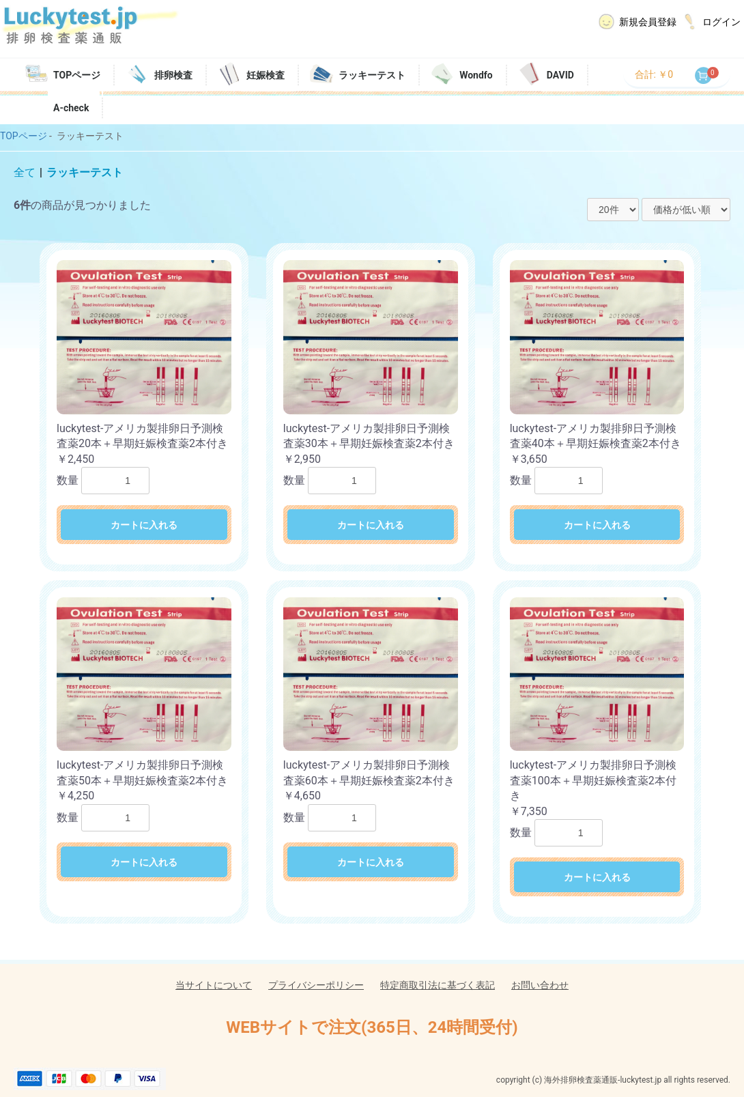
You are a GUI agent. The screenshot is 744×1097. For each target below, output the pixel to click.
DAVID (560, 75)
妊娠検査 (265, 75)
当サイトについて (213, 985)
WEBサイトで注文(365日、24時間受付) (371, 1027)
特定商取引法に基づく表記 (437, 985)
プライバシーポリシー (316, 985)
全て (24, 172)
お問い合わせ (540, 985)
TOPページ (76, 75)
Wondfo (476, 75)
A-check (71, 107)
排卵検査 (173, 75)
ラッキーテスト (372, 75)
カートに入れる (144, 524)
